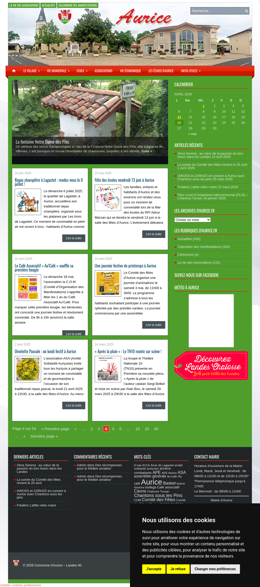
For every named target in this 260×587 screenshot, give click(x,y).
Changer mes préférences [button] (215, 569)
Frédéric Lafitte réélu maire (197, 187)
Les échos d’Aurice (161, 70)
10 (137, 429)
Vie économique (130, 70)
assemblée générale (150, 476)
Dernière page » (44, 436)
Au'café (172, 476)
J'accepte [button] (153, 569)
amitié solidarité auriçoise (158, 466)
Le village (33, 69)
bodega (150, 487)
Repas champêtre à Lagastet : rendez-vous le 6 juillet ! (49, 182)
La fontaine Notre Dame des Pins (42, 141)
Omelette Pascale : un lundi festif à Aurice (45, 351)
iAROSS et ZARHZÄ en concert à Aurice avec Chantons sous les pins (211, 177)
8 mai (137, 465)
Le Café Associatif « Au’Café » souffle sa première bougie (44, 268)
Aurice (151, 482)
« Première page (55, 429)
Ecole (84, 69)
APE (157, 472)
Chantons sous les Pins (158, 495)
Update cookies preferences (20, 585)
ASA (182, 472)
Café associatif (168, 487)
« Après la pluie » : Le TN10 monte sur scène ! (128, 351)
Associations (103, 70)
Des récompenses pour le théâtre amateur (99, 466)
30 (156, 429)
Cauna (140, 491)
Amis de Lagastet (162, 465)
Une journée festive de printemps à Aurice (125, 266)
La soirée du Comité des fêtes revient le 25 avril (212, 165)
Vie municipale (60, 69)
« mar (192, 134)
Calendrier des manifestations (77, 5)
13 (179, 117)
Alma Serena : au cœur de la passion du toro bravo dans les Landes (210, 155)
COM (137, 500)
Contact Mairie (206, 457)
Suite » (146, 151)
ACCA (146, 465)
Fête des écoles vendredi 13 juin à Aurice (124, 180)
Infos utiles (192, 69)
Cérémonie (185, 255)
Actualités (48, 5)
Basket (169, 483)
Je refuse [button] (178, 569)
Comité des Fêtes (158, 499)
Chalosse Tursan (158, 491)
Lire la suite (74, 238)
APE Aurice (169, 472)
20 (147, 429)
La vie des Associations (23, 5)
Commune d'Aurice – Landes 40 (58, 565)
